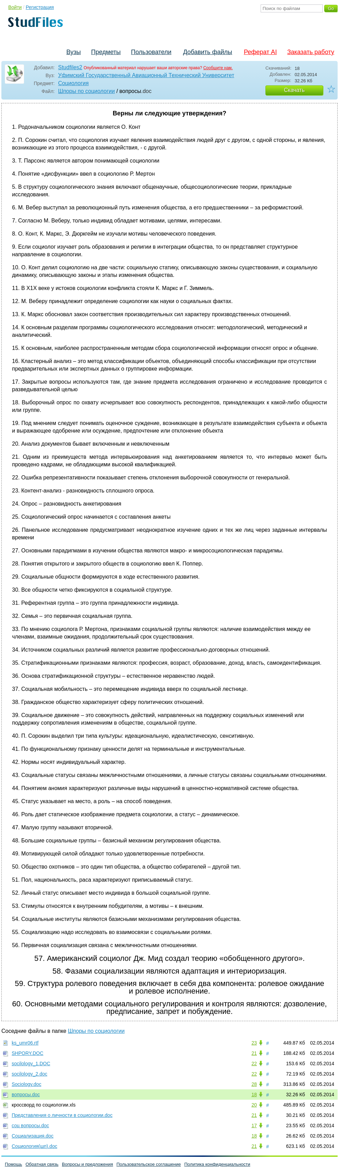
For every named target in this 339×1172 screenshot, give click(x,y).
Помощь (13, 1164)
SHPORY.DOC (27, 1053)
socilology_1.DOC (31, 1063)
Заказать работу (310, 52)
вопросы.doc (26, 1094)
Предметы (106, 52)
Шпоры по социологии (86, 91)
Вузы (73, 52)
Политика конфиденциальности (217, 1164)
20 (254, 1105)
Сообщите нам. (218, 68)
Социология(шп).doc (34, 1146)
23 (254, 1043)
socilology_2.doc (29, 1074)
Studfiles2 (70, 67)
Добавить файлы (207, 52)
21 (254, 1053)
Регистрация (40, 7)
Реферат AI (260, 52)
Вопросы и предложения (87, 1164)
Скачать (294, 90)
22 (254, 1063)
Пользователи (151, 52)
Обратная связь (41, 1164)
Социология (73, 83)
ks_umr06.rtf (25, 1043)
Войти (15, 7)
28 (254, 1084)
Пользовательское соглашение (149, 1164)
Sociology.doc (26, 1084)
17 (254, 1125)
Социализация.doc (33, 1136)
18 (254, 1094)
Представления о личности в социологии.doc (62, 1115)
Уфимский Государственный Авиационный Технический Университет (146, 75)
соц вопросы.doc (30, 1125)
